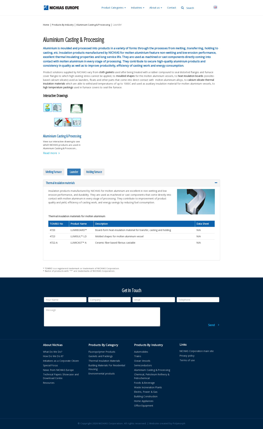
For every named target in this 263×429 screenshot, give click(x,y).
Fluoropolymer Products (102, 345)
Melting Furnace (54, 165)
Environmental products (102, 367)
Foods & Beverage (144, 376)
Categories (113, 7)
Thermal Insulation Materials (104, 354)
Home (46, 21)
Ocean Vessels (142, 354)
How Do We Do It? (53, 349)
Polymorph (179, 417)
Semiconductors (143, 358)
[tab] (131, 176)
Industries (137, 7)
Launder (74, 165)
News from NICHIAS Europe (58, 363)
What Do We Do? (52, 345)
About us (155, 7)
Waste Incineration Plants (148, 380)
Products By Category (103, 339)
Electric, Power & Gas (146, 385)
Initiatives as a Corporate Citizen (61, 354)
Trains (137, 349)
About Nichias (53, 339)
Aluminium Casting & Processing (93, 21)
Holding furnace (94, 165)
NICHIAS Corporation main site (197, 344)
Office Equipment (143, 399)
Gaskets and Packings (101, 349)
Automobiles (141, 345)
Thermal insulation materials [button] (131, 176)
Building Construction (146, 390)
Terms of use (187, 353)
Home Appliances (144, 394)
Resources (49, 376)
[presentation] (193, 307)
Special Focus (50, 358)
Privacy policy (187, 349)
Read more (50, 146)
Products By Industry (63, 21)
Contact (171, 7)
